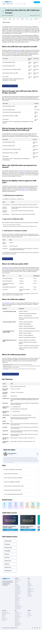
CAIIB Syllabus (7, 303)
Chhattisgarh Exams (18, 607)
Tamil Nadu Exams (17, 589)
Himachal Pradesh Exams (18, 606)
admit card (22, 170)
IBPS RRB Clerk (30, 585)
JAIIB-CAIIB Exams (17, 586)
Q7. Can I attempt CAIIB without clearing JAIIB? (21, 494)
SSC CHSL (3, 616)
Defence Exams (17, 604)
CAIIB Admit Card (7, 560)
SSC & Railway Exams (18, 616)
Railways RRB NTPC (30, 589)
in (37, 454)
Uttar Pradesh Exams (18, 623)
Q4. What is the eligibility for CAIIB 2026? (21, 482)
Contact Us (29, 614)
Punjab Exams (17, 599)
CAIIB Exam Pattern (8, 267)
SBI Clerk (29, 582)
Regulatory (16, 582)
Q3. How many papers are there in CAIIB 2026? (21, 477)
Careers (29, 613)
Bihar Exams (17, 601)
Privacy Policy (30, 615)
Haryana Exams (17, 600)
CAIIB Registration (8, 570)
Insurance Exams (17, 615)
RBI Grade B (29, 590)
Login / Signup (37, 2)
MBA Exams (16, 584)
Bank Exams (16, 614)
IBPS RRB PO (29, 584)
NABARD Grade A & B (31, 591)
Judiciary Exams (17, 590)
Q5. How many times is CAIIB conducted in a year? (21, 486)
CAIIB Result (6, 564)
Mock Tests (8, 3)
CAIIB (6, 15)
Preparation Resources (18, 613)
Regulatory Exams (17, 617)
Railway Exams (17, 585)
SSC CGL (29, 586)
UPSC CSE (29, 592)
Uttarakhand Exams (18, 598)
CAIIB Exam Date (10, 15)
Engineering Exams (17, 593)
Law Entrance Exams (18, 591)
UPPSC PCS (29, 593)
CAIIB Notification (7, 541)
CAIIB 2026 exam (16, 50)
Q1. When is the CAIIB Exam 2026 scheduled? (21, 469)
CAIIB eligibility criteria (23, 190)
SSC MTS (3, 617)
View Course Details (10, 529)
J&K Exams (16, 621)
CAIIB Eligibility (7, 550)
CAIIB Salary (6, 554)
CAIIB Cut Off (7, 557)
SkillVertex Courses (18, 608)
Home (4, 15)
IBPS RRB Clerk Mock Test (6, 613)
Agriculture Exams (17, 592)
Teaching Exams (17, 605)
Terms (29, 616)
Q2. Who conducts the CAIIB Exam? (21, 473)
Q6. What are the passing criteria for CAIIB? (21, 490)
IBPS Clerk (29, 583)
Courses (3, 3)
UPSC (16, 583)
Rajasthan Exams (17, 597)
